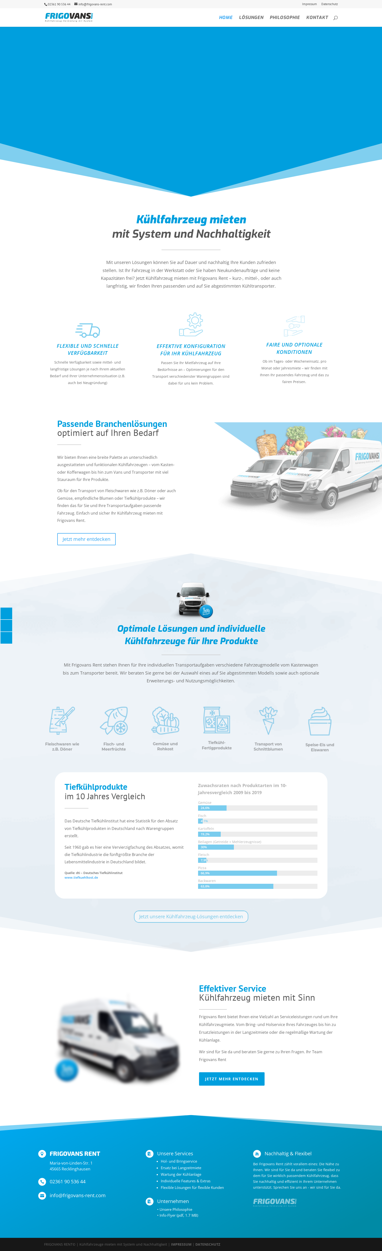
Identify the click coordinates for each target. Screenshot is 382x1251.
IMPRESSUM (181, 1244)
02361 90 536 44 (59, 4)
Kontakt (317, 18)
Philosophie (285, 18)
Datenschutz (329, 4)
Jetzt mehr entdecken (86, 539)
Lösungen (251, 18)
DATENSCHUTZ (207, 1244)
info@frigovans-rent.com (78, 1195)
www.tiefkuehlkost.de (81, 877)
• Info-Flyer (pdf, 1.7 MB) (177, 1215)
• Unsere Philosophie (174, 1209)
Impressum (309, 4)
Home (226, 18)
